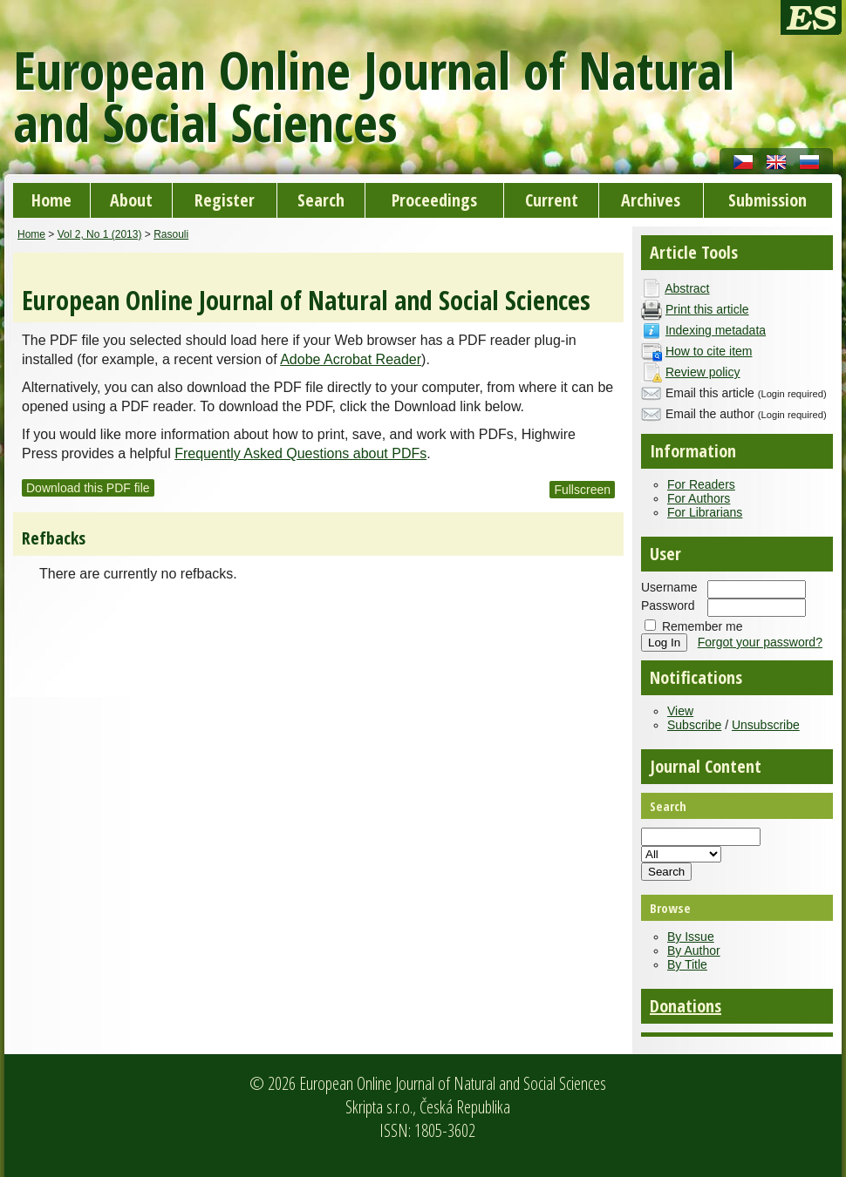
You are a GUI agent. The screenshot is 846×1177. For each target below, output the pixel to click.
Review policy (702, 372)
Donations (685, 1006)
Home (51, 200)
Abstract (687, 288)
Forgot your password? (760, 642)
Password (667, 605)
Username (669, 587)
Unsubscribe (766, 725)
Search (321, 200)
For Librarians (704, 512)
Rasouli (171, 234)
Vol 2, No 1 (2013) (100, 234)
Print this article (707, 309)
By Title (687, 964)
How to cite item (709, 351)
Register (224, 200)
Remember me (702, 626)
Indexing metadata (715, 330)
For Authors (698, 498)
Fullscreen (582, 490)
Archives (650, 200)
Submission (767, 200)
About (131, 200)
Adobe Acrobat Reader (350, 359)
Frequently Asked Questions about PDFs (300, 453)
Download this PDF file (88, 488)
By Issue (690, 937)
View (680, 711)
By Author (693, 950)
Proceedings (434, 200)
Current (551, 200)
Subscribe (694, 725)
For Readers (701, 484)
